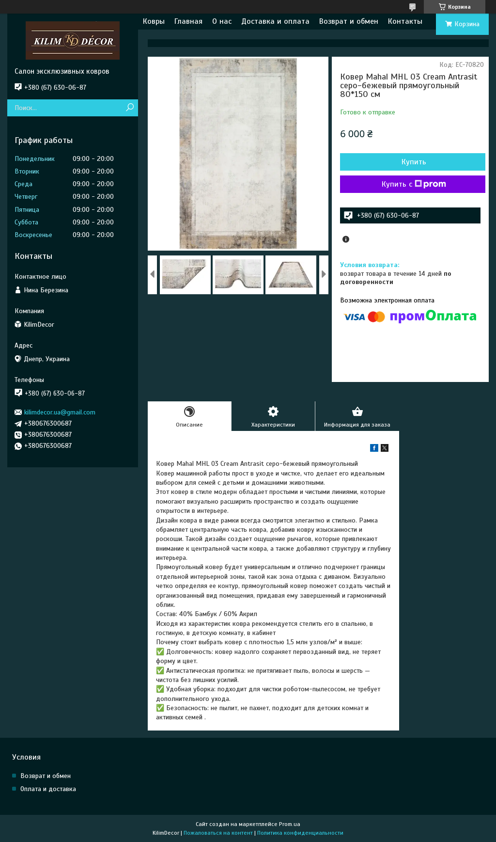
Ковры (154, 21)
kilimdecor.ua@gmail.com (59, 412)
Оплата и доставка (48, 789)
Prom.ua (289, 824)
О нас (222, 21)
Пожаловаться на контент (218, 832)
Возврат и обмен (348, 21)
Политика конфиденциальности (300, 832)
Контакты (405, 21)
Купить (414, 162)
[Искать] (129, 107)
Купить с (414, 184)
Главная (188, 21)
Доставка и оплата (275, 21)
